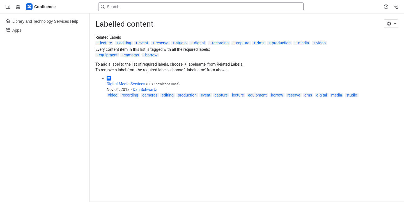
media (303, 43)
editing (125, 43)
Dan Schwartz (145, 89)
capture (242, 43)
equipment (108, 55)
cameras (131, 55)
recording (220, 43)
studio (181, 43)
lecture (106, 43)
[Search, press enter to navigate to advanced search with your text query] (201, 6)
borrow (151, 55)
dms (260, 43)
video (321, 43)
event (143, 43)
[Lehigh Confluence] (41, 6)
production (281, 43)
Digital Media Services (126, 84)
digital (199, 43)
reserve (161, 43)
